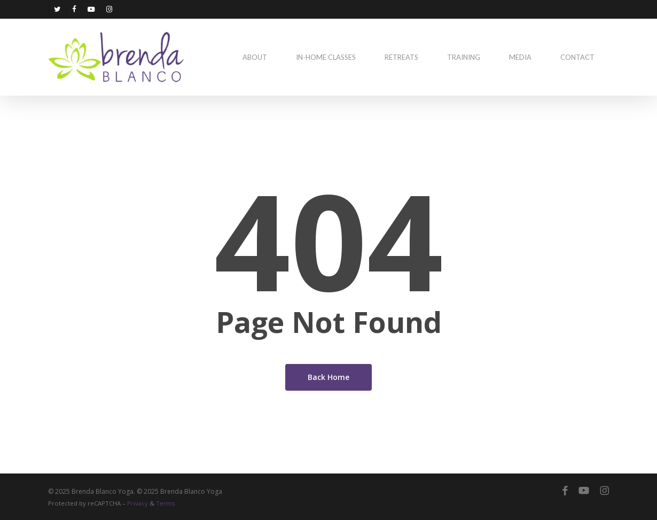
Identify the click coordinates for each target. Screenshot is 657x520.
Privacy (137, 503)
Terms (165, 503)
